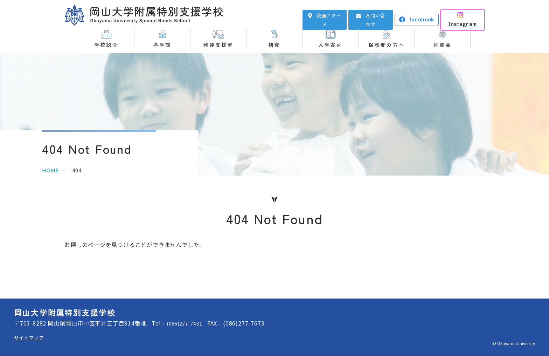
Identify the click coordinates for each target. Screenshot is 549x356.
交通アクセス (329, 14)
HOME (50, 170)
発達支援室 (218, 44)
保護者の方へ (386, 44)
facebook (421, 15)
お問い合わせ (375, 14)
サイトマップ (31, 337)
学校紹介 (106, 44)
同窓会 (442, 44)
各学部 (162, 44)
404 (76, 170)
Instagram (467, 15)
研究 (274, 44)
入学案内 (330, 44)
